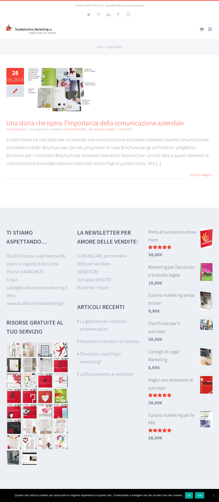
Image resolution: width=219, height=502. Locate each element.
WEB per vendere (93, 264)
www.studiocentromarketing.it (35, 303)
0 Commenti (125, 129)
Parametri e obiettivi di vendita (109, 341)
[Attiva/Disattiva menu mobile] (210, 29)
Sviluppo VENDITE (94, 280)
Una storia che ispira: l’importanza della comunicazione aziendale (95, 123)
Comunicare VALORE (74, 129)
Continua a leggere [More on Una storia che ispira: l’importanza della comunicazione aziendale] (199, 175)
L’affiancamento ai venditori (106, 374)
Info (199, 495)
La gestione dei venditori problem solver (103, 325)
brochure (99, 129)
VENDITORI (87, 272)
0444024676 (32, 272)
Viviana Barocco (18, 129)
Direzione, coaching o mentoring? (100, 358)
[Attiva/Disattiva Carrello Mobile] (202, 29)
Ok (189, 495)
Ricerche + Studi (93, 288)
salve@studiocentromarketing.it (124, 5)
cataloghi (110, 129)
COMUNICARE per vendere (102, 256)
